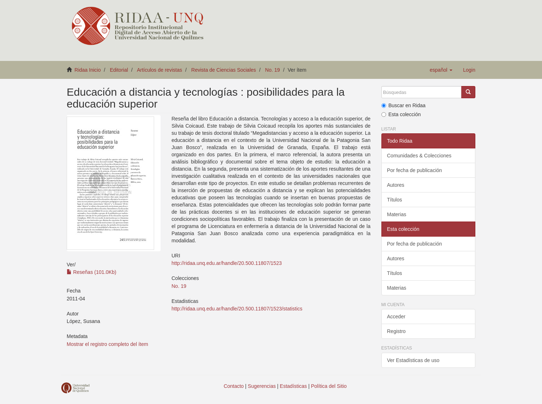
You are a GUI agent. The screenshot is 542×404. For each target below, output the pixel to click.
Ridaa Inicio (88, 70)
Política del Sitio (329, 386)
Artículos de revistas (159, 70)
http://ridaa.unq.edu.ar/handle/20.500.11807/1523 (226, 263)
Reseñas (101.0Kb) (92, 272)
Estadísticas (293, 386)
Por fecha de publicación (414, 170)
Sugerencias (262, 386)
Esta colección (401, 114)
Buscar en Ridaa (403, 105)
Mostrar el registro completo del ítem (107, 344)
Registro (396, 331)
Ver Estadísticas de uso (413, 360)
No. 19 (272, 70)
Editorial (119, 70)
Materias (396, 214)
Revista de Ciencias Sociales (223, 70)
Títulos (394, 200)
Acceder (396, 316)
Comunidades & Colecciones (419, 155)
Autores (395, 185)
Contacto (234, 386)
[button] (441, 70)
